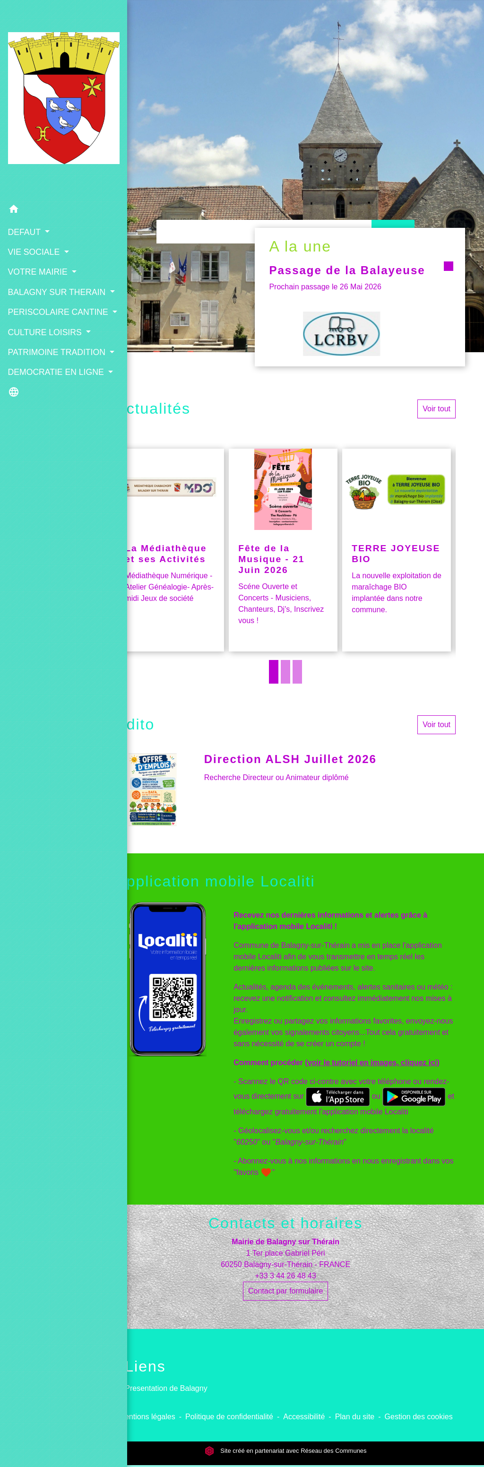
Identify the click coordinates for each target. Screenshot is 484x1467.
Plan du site (355, 1417)
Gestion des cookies (419, 1417)
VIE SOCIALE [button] (34, 205)
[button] (43, 165)
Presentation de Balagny (166, 1388)
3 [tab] (297, 672)
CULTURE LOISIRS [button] (26, 317)
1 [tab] (273, 672)
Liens (145, 1366)
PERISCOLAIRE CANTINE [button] (38, 284)
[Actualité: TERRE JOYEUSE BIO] (396, 550)
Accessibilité (304, 1417)
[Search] (264, 231)
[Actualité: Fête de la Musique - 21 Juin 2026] (283, 550)
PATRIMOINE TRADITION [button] (32, 349)
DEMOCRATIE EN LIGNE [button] (41, 382)
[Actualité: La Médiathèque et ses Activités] (169, 550)
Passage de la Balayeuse (334, 277)
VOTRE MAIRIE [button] (38, 226)
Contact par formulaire (285, 1291)
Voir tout (436, 409)
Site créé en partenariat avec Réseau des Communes (286, 1450)
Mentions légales (147, 1417)
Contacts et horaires (285, 1223)
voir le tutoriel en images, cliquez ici (372, 1063)
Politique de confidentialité (229, 1417)
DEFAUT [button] (24, 186)
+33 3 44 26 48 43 (285, 1276)
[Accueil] (43, 76)
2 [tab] (285, 672)
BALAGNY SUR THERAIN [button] (36, 252)
